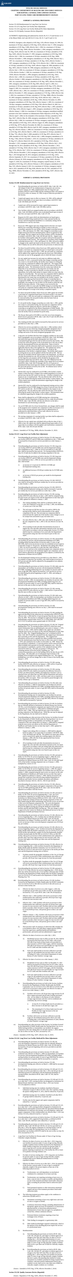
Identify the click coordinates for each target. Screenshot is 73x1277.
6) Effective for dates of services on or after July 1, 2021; (37, 935)
